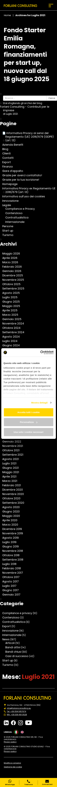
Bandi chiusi (14, 652)
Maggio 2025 (12, 306)
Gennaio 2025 (13, 319)
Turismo (9, 235)
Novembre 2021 (14, 446)
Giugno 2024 (12, 345)
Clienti (8, 153)
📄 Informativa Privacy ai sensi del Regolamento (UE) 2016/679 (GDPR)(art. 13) (29, 136)
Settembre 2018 (14, 559)
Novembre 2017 (14, 573)
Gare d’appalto (14, 171)
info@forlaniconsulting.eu (19, 708)
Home (7, 15)
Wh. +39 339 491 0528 (17, 714)
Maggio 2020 (12, 516)
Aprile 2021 (10, 476)
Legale (8, 205)
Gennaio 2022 (13, 441)
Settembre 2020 (14, 503)
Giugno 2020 (12, 511)
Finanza (9, 166)
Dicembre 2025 (14, 275)
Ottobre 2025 (13, 284)
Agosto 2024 (12, 336)
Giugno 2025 (12, 301)
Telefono (28, 782)
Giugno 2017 (12, 590)
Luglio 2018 (10, 564)
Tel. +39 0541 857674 (16, 711)
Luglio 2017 (10, 586)
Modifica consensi (12, 763)
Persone (9, 226)
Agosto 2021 (12, 459)
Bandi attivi (14, 647)
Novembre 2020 (14, 494)
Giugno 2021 (12, 468)
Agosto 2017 (12, 581)
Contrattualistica (18, 217)
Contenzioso (15, 213)
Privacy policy (10, 742)
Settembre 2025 (14, 288)
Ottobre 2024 (13, 328)
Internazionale (16, 222)
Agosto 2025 (12, 293)
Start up (9, 230)
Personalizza (28, 422)
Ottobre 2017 (12, 577)
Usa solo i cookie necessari (28, 432)
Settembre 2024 (14, 332)
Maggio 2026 (12, 253)
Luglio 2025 (11, 297)
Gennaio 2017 (12, 594)
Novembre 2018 (14, 551)
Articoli (11, 643)
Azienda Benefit (14, 145)
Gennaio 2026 (13, 271)
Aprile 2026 (11, 258)
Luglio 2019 (10, 542)
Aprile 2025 (11, 310)
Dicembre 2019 (13, 529)
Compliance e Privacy (21, 209)
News (7, 639)
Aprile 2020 (11, 520)
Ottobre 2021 (12, 450)
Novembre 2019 (14, 533)
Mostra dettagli (39, 402)
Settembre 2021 (14, 455)
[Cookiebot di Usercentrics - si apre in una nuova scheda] (41, 352)
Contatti (9, 158)
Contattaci (47, 782)
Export (8, 162)
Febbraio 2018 (13, 568)
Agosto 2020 (12, 507)
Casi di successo (18, 656)
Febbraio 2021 (13, 485)
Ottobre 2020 (12, 498)
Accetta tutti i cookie (28, 412)
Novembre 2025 (14, 280)
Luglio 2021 (10, 463)
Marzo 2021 (11, 481)
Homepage (11, 184)
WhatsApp (10, 782)
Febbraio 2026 (13, 267)
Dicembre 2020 (14, 489)
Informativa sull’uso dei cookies (25, 196)
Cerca (51, 98)
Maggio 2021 (12, 472)
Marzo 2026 (11, 262)
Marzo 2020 (11, 524)
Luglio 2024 (11, 341)
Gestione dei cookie (13, 767)
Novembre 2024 (14, 323)
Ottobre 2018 (12, 555)
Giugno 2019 (12, 546)
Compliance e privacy (18, 613)
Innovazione (12, 201)
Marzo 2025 (11, 315)
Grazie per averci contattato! (23, 175)
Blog (6, 149)
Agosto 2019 (12, 538)
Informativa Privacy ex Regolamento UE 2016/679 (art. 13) (30, 190)
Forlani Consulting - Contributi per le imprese (26, 108)
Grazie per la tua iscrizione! (22, 180)
